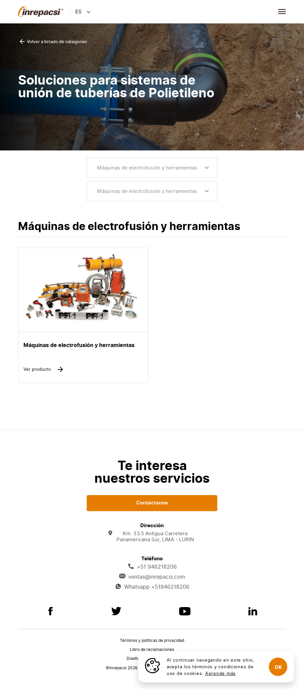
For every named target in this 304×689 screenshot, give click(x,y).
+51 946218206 (152, 567)
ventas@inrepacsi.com (152, 577)
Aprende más (220, 673)
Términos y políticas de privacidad (152, 641)
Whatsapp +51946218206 (152, 587)
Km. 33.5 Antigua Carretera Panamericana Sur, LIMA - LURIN (151, 537)
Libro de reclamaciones (152, 650)
